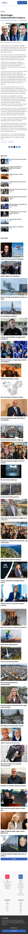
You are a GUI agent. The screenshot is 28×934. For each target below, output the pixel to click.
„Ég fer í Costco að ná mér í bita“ (10, 743)
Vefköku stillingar (14, 927)
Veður (21, 907)
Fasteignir (20, 903)
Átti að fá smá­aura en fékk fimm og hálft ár (13, 627)
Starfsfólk (20, 889)
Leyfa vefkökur (14, 930)
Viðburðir (20, 906)
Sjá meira (14, 859)
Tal (20, 913)
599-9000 (8, 888)
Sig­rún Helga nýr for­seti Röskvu (16, 226)
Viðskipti (7, 903)
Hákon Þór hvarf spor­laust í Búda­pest (17, 159)
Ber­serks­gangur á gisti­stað (15, 219)
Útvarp (7, 910)
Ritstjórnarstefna (20, 886)
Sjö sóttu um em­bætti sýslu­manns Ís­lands (13, 786)
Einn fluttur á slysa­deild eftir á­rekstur (12, 726)
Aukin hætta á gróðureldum (9, 644)
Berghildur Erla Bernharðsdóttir (7, 20)
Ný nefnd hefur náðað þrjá (9, 480)
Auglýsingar (21, 883)
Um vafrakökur (20, 893)
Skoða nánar (4, 924)
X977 (21, 912)
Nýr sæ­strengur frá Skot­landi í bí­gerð (12, 397)
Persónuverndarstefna (7, 884)
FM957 (21, 910)
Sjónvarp (7, 909)
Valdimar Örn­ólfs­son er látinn (16, 174)
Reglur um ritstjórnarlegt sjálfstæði (7, 882)
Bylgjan (20, 909)
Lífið (7, 906)
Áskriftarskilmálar (21, 887)
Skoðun (7, 907)
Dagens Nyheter (10, 134)
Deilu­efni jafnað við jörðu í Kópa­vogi (17, 181)
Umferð (20, 890)
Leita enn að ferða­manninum (10, 661)
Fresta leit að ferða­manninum (10, 497)
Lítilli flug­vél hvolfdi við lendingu (11, 559)
